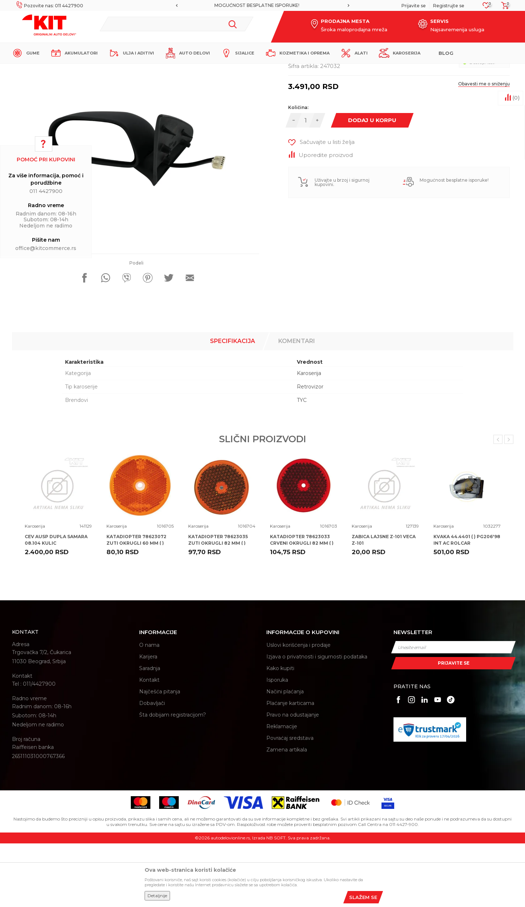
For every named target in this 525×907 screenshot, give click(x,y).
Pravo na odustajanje (292, 778)
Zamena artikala (286, 813)
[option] (262, 5)
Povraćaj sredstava (290, 801)
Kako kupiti (280, 732)
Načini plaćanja (285, 755)
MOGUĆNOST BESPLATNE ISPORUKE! (261, 5)
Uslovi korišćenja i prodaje (298, 708)
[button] (176, 24)
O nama (149, 708)
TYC (302, 463)
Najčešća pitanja (159, 755)
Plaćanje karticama (290, 766)
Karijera (148, 720)
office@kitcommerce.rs (45, 248)
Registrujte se (448, 5)
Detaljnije (157, 895)
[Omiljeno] (486, 7)
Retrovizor (310, 450)
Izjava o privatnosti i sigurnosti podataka (316, 720)
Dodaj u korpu (372, 183)
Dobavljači (152, 766)
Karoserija (144, 69)
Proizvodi (119, 69)
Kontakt (149, 743)
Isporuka (277, 743)
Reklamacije (281, 790)
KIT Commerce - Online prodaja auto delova (58, 69)
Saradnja (149, 732)
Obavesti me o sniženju (484, 147)
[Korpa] (502, 8)
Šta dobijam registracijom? (172, 778)
